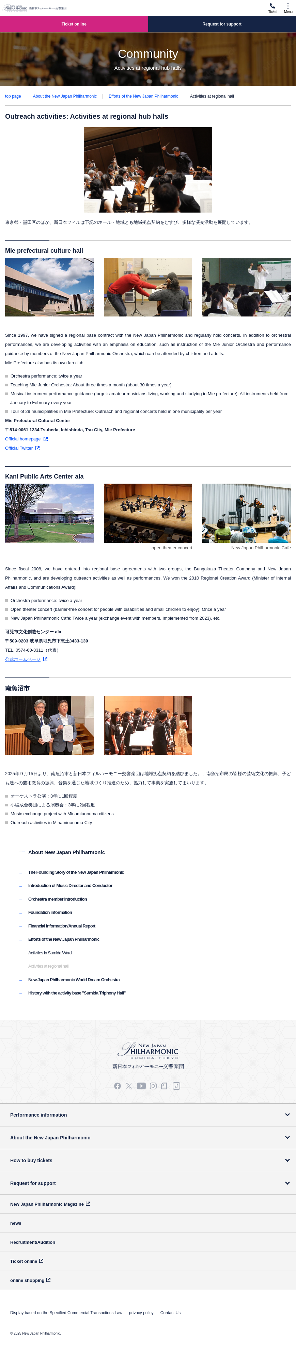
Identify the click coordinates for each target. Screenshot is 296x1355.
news (15, 1223)
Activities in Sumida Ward (50, 952)
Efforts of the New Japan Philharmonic (143, 96)
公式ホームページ (23, 659)
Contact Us (170, 1312)
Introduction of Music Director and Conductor (70, 885)
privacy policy (141, 1312)
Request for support (33, 1183)
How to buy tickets (31, 1160)
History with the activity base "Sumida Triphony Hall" (77, 993)
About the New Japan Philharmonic (65, 96)
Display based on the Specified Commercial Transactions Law (66, 1312)
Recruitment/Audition (32, 1242)
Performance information (38, 1115)
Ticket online (23, 1261)
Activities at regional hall (48, 966)
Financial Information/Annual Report (61, 926)
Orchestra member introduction (57, 899)
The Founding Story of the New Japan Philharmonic (76, 872)
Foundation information (50, 912)
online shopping (27, 1280)
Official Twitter (19, 448)
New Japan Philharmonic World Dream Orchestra (74, 979)
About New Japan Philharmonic (66, 852)
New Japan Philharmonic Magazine (47, 1204)
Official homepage (23, 438)
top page (13, 96)
